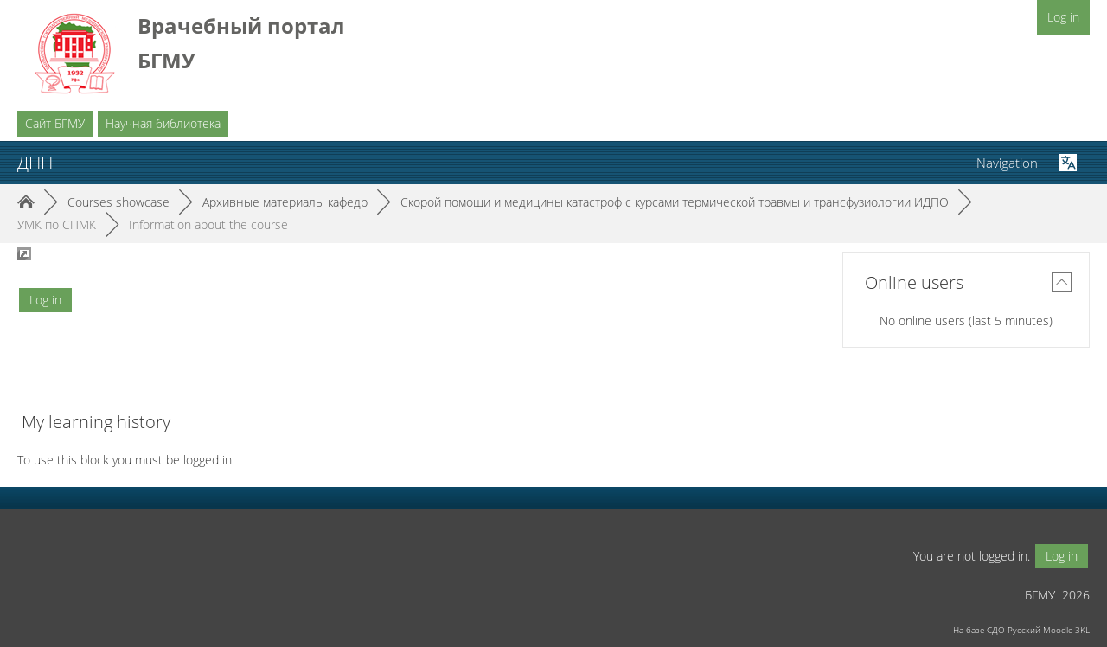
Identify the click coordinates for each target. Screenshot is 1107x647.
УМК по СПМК (56, 224)
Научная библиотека (163, 123)
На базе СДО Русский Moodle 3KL (1021, 630)
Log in (1063, 17)
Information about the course (208, 224)
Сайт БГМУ (55, 123)
